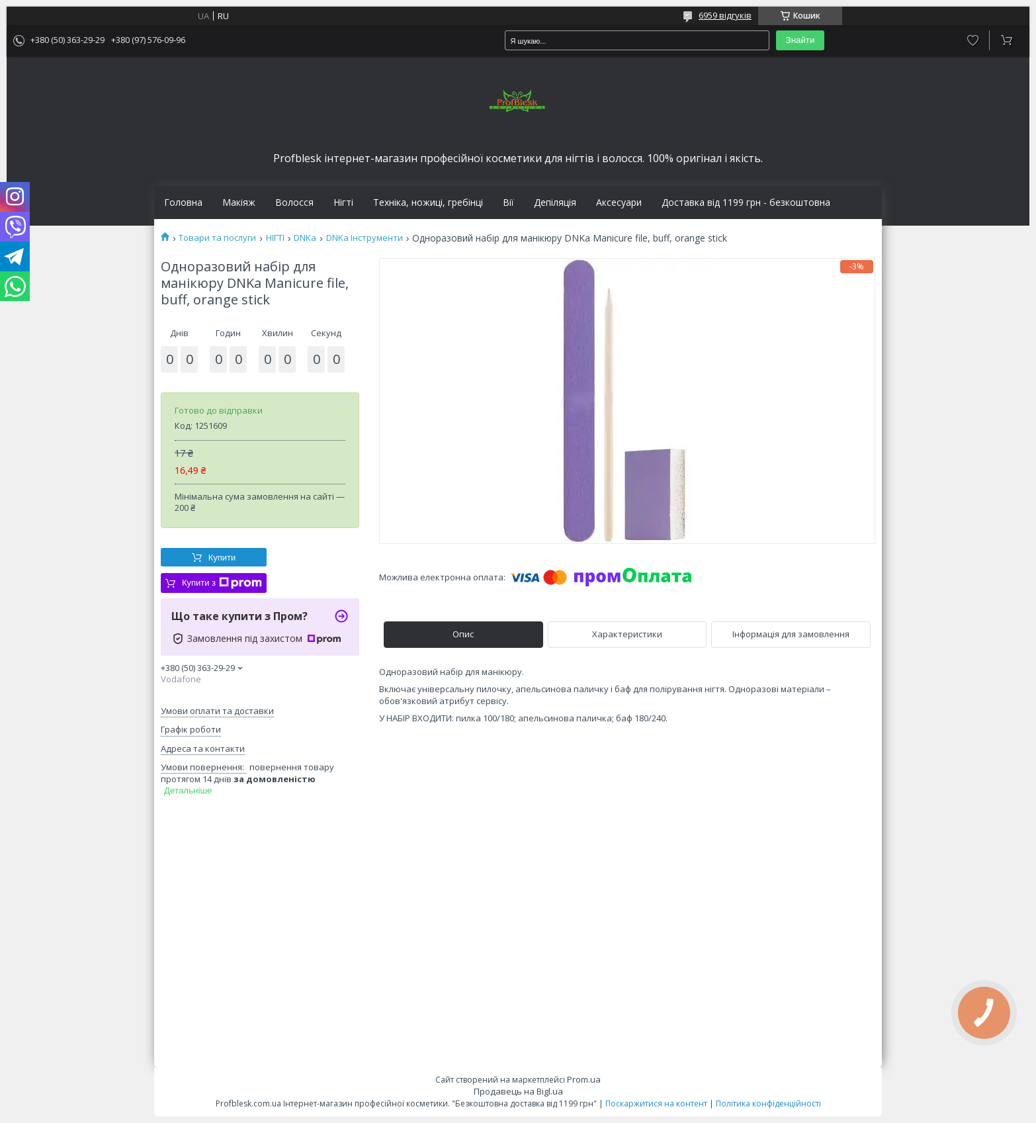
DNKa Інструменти (364, 238)
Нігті (343, 202)
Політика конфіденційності (768, 1103)
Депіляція (555, 202)
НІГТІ (275, 238)
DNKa (305, 238)
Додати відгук (973, 40)
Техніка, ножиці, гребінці (428, 202)
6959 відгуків (725, 15)
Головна (183, 202)
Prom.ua (584, 1079)
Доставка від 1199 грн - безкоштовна (746, 202)
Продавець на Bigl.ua (518, 1091)
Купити (222, 557)
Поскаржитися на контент (656, 1103)
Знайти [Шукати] (800, 40)
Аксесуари (619, 202)
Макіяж (238, 202)
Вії (508, 202)
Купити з (222, 583)
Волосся (294, 202)
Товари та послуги (217, 238)
